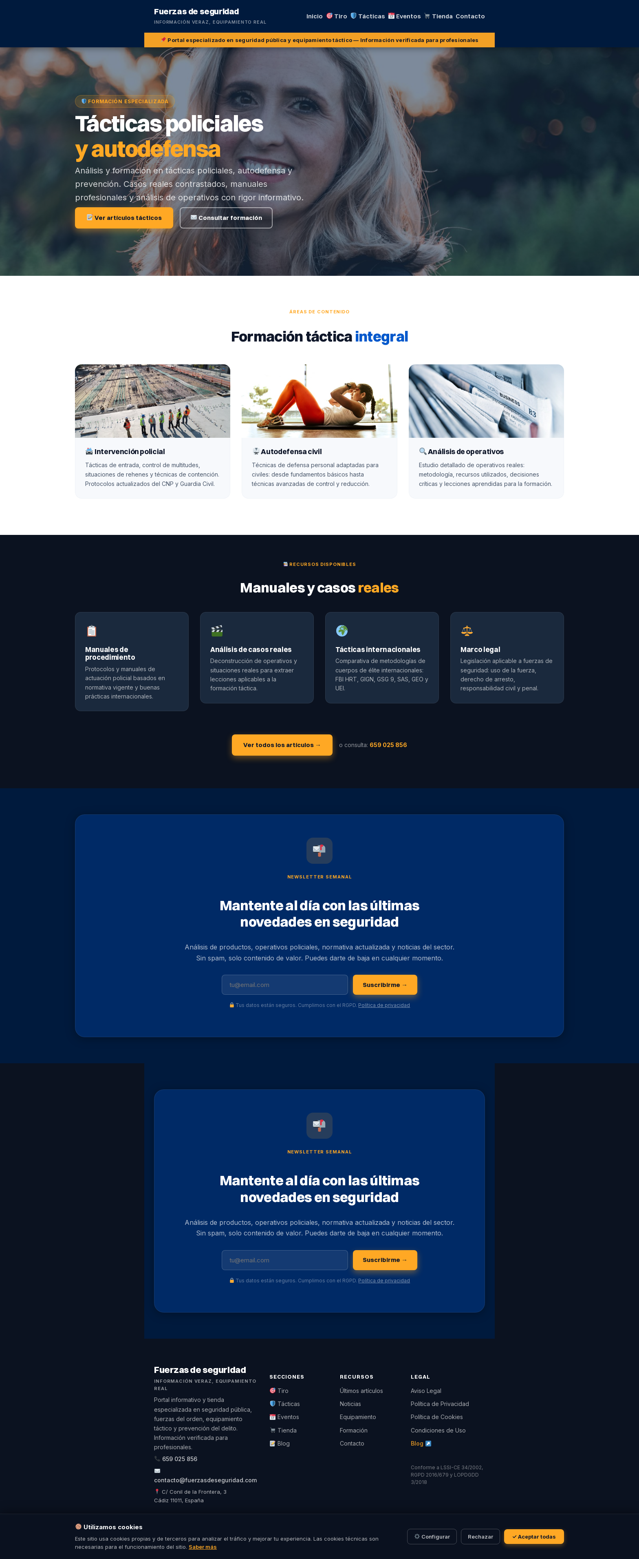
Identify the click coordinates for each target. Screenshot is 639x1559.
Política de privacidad (384, 1005)
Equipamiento (358, 1416)
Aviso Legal (426, 1390)
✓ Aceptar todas (534, 1536)
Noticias (350, 1403)
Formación (354, 1430)
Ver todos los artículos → (282, 745)
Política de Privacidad (440, 1403)
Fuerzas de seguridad (196, 11)
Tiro (279, 1390)
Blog (280, 1443)
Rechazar (480, 1536)
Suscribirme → (385, 985)
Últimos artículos (361, 1390)
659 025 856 (388, 744)
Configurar (432, 1536)
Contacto (352, 1443)
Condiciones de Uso (438, 1430)
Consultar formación (226, 218)
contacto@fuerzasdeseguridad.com (205, 1480)
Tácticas (285, 1403)
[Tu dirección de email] (285, 985)
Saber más (203, 1546)
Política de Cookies (437, 1416)
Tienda (283, 1430)
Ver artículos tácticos (124, 218)
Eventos (284, 1416)
